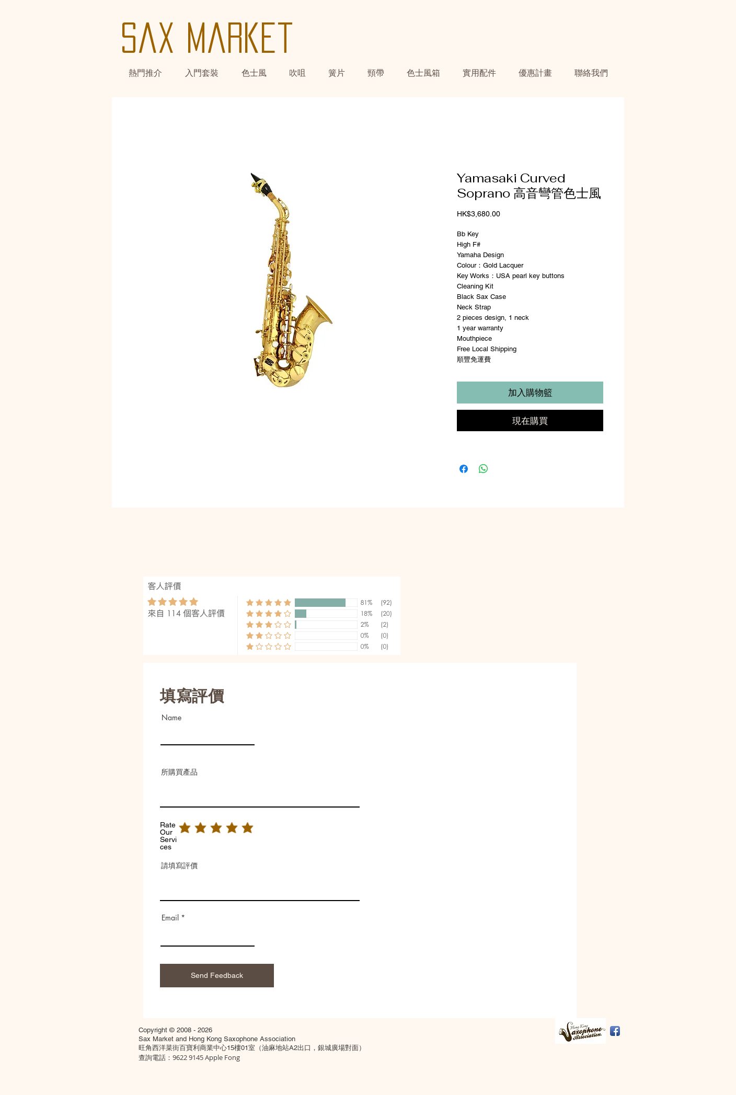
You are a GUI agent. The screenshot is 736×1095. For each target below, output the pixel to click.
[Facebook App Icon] (615, 1031)
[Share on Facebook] (463, 469)
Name (171, 717)
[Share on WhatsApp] (483, 469)
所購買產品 (179, 772)
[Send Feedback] (217, 975)
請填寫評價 (179, 865)
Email (170, 917)
